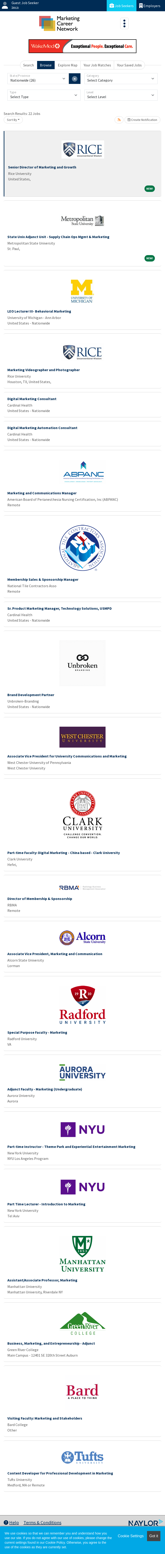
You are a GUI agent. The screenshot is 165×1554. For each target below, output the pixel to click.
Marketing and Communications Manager (42, 493)
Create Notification (142, 120)
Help (11, 1522)
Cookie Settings (131, 1536)
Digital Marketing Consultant (31, 398)
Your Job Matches (97, 65)
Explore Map (67, 65)
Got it (153, 1536)
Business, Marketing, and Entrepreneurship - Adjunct (51, 1343)
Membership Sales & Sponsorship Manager (42, 579)
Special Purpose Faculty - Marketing (37, 1032)
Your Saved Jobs (129, 65)
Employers (149, 6)
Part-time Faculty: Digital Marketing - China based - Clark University (63, 852)
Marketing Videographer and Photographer (43, 369)
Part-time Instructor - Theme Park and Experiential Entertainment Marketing (71, 1146)
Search (28, 65)
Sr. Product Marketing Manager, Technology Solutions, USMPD (59, 608)
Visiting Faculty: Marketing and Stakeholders (44, 1418)
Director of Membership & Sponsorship (39, 898)
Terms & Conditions (42, 1522)
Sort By (12, 120)
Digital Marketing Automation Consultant (42, 427)
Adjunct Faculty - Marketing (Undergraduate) (44, 1089)
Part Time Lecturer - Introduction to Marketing (46, 1204)
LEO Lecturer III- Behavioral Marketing (39, 311)
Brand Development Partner (30, 694)
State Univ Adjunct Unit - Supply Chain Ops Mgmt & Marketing (58, 236)
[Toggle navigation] (124, 23)
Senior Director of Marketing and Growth (42, 167)
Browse (46, 65)
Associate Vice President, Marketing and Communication (54, 953)
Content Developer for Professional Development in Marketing (60, 1473)
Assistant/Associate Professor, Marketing (42, 1280)
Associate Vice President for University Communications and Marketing (67, 756)
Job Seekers (121, 6)
